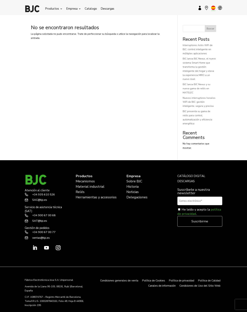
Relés (80, 192)
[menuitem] (213, 8)
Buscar (210, 28)
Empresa (72, 9)
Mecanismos (85, 181)
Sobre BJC (134, 181)
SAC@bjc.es (39, 200)
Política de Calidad (209, 280)
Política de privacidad (181, 280)
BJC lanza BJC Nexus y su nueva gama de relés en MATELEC (196, 88)
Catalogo (91, 9)
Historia (132, 186)
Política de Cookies (153, 280)
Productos (52, 9)
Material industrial (90, 186)
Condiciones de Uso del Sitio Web (199, 286)
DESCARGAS (186, 181)
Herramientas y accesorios (96, 197)
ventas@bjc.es (41, 238)
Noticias (132, 192)
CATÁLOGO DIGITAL (191, 176)
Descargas (107, 9)
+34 (43, 194)
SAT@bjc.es (39, 221)
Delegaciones (137, 197)
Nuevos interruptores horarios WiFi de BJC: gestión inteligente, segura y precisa (199, 102)
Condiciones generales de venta (119, 280)
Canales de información (162, 286)
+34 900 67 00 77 (44, 232)
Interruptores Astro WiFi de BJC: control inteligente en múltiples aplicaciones (198, 49)
